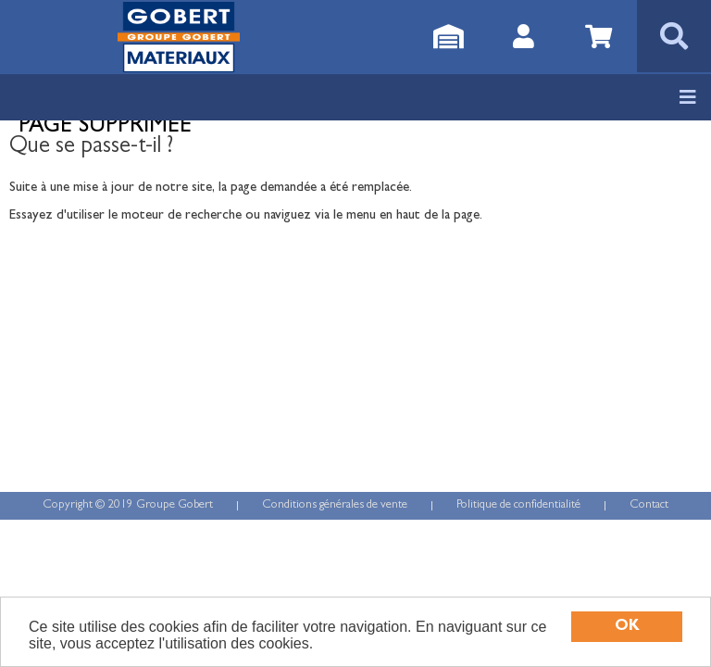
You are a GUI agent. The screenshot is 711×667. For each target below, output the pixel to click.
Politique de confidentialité (518, 505)
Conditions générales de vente (334, 505)
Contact (649, 505)
